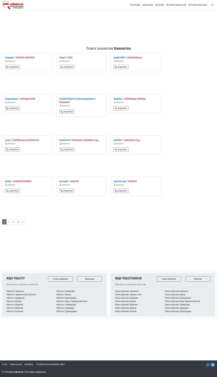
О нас (4, 364)
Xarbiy (8, 181)
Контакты (29, 364)
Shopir (62, 57)
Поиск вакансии (60, 279)
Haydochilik (119, 57)
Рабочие (198, 279)
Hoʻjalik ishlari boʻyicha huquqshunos (76, 98)
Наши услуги (16, 364)
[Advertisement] (108, 26)
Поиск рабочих (169, 279)
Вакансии (89, 279)
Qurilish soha (120, 181)
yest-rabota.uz (16, 372)
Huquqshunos (11, 98)
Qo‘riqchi (63, 181)
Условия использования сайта (50, 364)
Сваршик (9, 57)
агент (8, 140)
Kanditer (118, 140)
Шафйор (118, 98)
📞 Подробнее (12, 67)
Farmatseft (64, 140)
